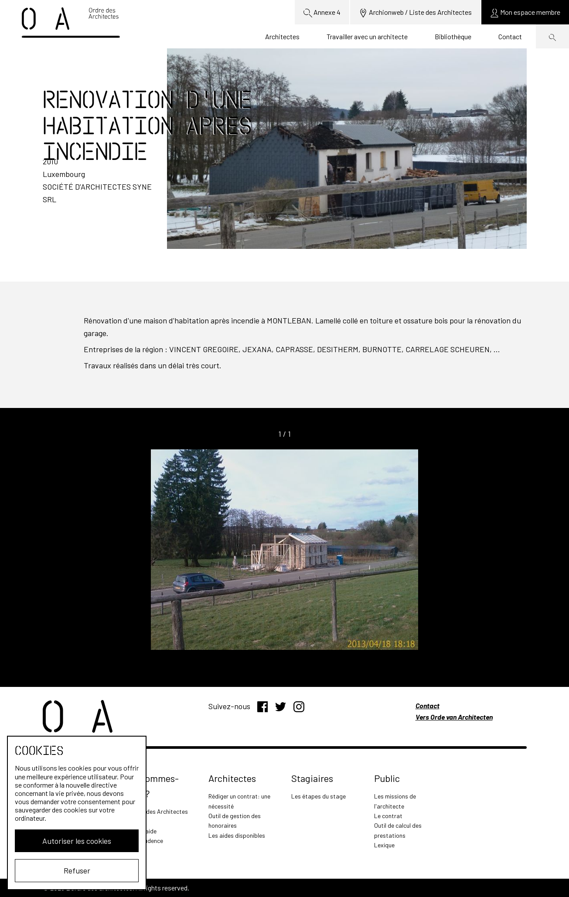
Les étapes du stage (318, 796)
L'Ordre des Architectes (157, 811)
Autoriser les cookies (76, 841)
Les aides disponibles (236, 835)
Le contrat (388, 815)
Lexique (384, 845)
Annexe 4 (322, 12)
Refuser (77, 870)
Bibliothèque (453, 36)
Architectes (282, 36)
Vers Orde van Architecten (454, 717)
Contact (510, 36)
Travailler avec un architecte (367, 36)
